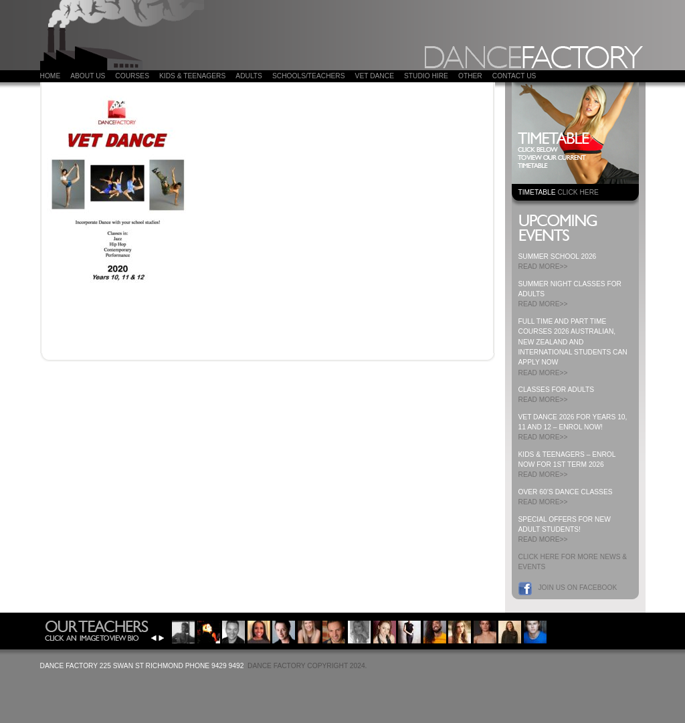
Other (470, 76)
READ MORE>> (543, 266)
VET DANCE (374, 76)
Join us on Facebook (578, 587)
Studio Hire (426, 76)
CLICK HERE (577, 192)
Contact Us (514, 76)
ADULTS (248, 76)
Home (50, 76)
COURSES (132, 76)
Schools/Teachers (308, 76)
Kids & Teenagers (192, 76)
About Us (87, 76)
